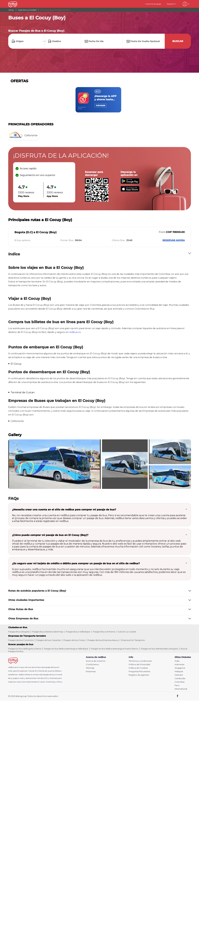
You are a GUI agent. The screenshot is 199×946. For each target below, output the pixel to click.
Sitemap (90, 668)
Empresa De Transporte (133, 640)
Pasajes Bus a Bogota (19, 631)
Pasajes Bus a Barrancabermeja (47, 631)
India (177, 661)
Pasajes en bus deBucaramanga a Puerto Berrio (114, 648)
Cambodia (180, 678)
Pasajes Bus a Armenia (104, 631)
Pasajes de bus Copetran (48, 640)
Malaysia (179, 671)
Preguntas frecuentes (139, 671)
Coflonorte (17, 421)
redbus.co (75, 332)
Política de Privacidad (139, 664)
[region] (100, 99)
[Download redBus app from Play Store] (130, 183)
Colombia (179, 682)
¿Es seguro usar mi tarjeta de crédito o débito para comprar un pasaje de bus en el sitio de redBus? (76, 563)
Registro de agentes (139, 675)
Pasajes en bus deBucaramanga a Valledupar (66, 648)
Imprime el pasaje (153, 4)
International (181, 689)
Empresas (91, 671)
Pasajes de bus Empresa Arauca (103, 640)
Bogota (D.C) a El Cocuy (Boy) (35, 232)
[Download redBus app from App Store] (130, 190)
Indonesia (179, 664)
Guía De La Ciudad (127, 631)
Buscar (177, 41)
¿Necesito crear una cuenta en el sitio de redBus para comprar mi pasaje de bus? (64, 509)
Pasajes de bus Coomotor (21, 640)
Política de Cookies (138, 668)
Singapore (180, 668)
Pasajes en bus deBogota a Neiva (24, 648)
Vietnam (179, 675)
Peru (177, 685)
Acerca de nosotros (95, 661)
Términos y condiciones (140, 661)
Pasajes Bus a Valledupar (78, 631)
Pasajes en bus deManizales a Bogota (159, 648)
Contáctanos (92, 664)
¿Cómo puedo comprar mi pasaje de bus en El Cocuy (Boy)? (50, 535)
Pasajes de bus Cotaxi (74, 640)
